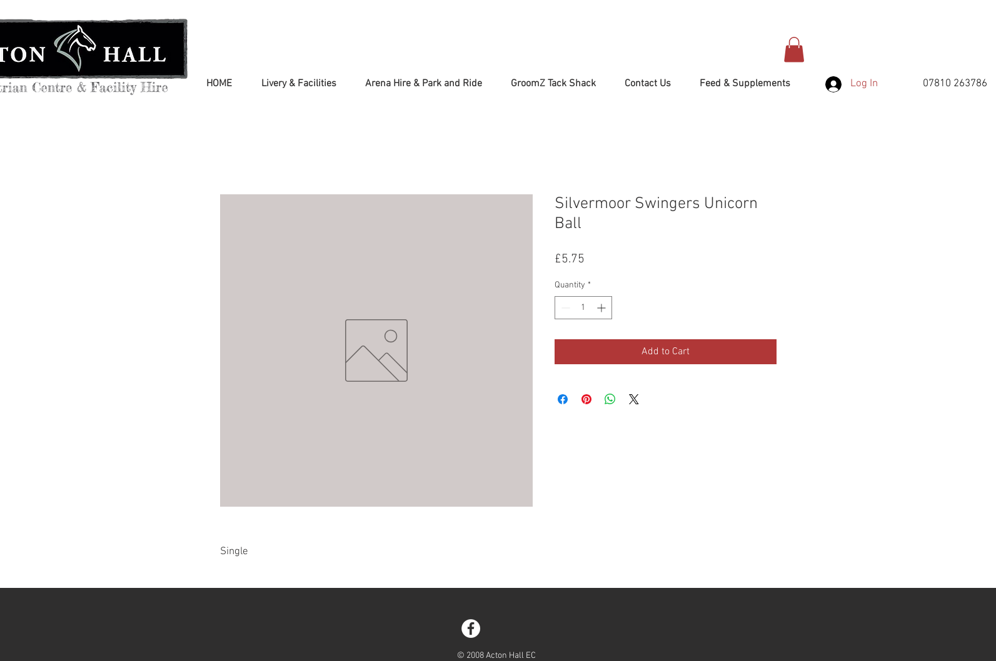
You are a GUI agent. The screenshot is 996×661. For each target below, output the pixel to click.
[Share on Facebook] (562, 399)
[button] (794, 49)
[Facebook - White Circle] (470, 628)
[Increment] (602, 308)
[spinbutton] (583, 308)
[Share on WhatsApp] (610, 399)
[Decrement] (564, 308)
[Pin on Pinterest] (586, 399)
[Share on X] (633, 399)
